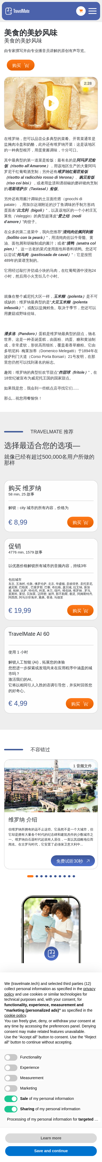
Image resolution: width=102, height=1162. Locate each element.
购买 (20, 65)
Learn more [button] (51, 1138)
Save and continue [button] (51, 1151)
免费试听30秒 (73, 861)
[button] (30, 876)
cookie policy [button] (15, 1015)
